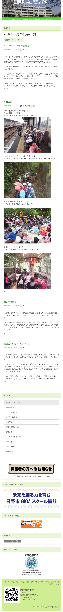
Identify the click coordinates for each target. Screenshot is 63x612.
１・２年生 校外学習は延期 (18, 46)
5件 (20, 40)
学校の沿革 (25, 582)
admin (23, 49)
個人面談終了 (10, 302)
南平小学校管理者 (27, 106)
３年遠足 (8, 102)
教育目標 (34, 582)
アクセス (52, 582)
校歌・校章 (43, 582)
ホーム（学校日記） (12, 582)
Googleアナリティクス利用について (45, 607)
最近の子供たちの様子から (16, 344)
